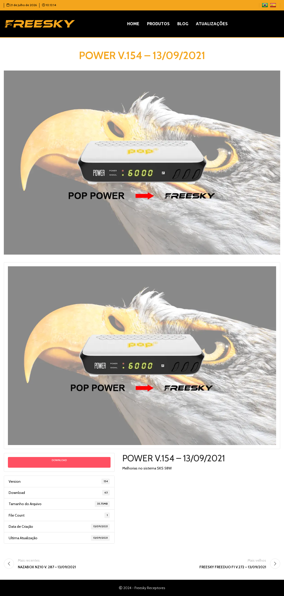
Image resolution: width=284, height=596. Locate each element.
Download (59, 460)
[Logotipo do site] (40, 23)
